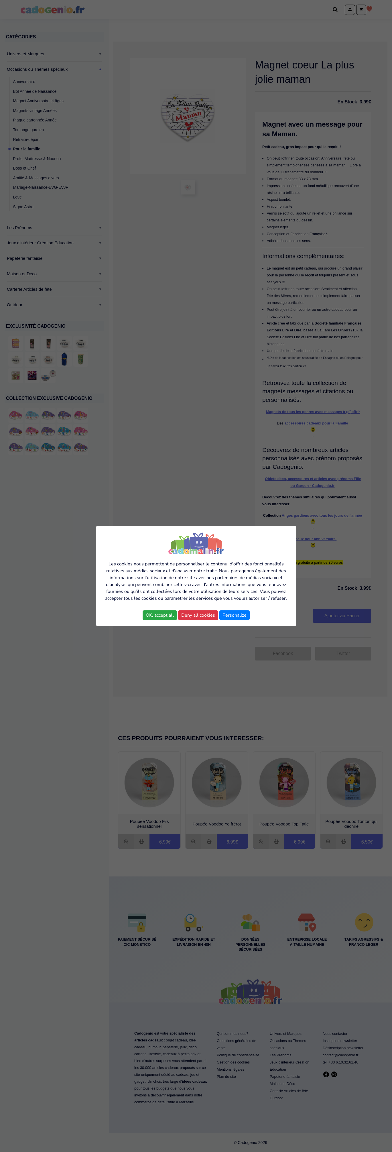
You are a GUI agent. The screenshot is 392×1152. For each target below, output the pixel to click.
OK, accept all (160, 615)
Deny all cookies (198, 615)
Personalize (234, 615)
